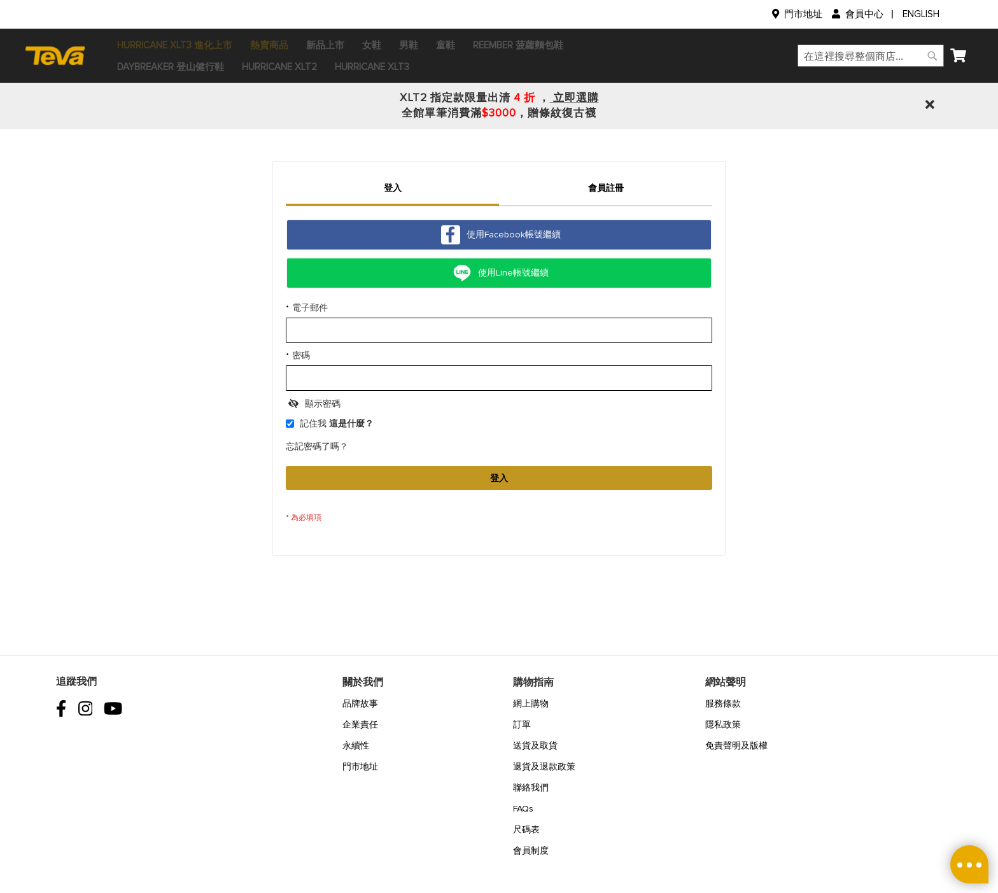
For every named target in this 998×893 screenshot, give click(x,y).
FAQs (523, 808)
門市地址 (803, 14)
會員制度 (531, 850)
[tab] (392, 190)
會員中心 (864, 14)
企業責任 (360, 724)
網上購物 (531, 703)
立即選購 (574, 97)
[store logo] (97, 55)
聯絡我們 (531, 787)
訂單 (522, 724)
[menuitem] (211, 45)
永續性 (355, 745)
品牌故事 (360, 703)
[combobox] (834, 56)
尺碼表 (526, 829)
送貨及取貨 (535, 745)
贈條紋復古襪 (562, 113)
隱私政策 (723, 724)
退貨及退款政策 (544, 766)
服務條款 (723, 703)
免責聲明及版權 (736, 745)
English (921, 14)
